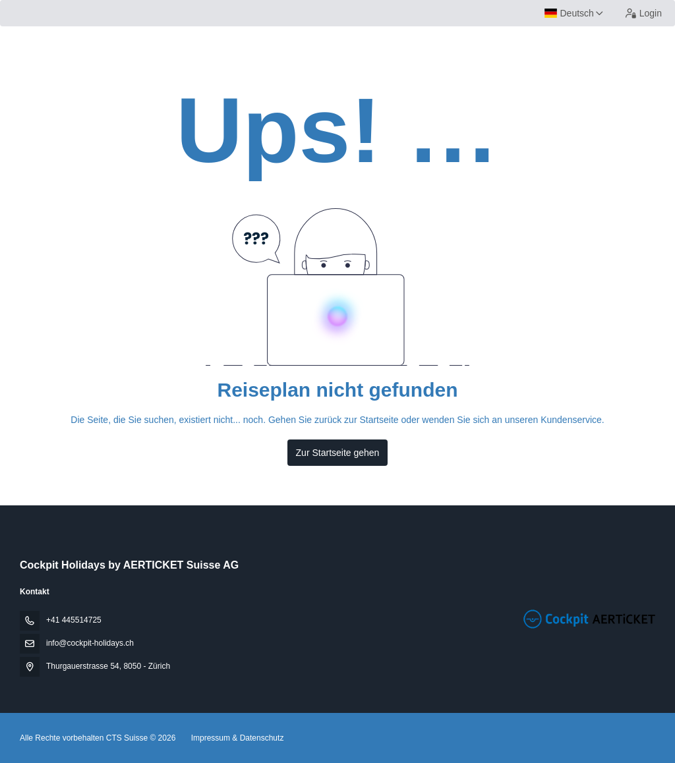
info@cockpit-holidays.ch (90, 643)
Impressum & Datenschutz (237, 738)
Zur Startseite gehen (338, 452)
